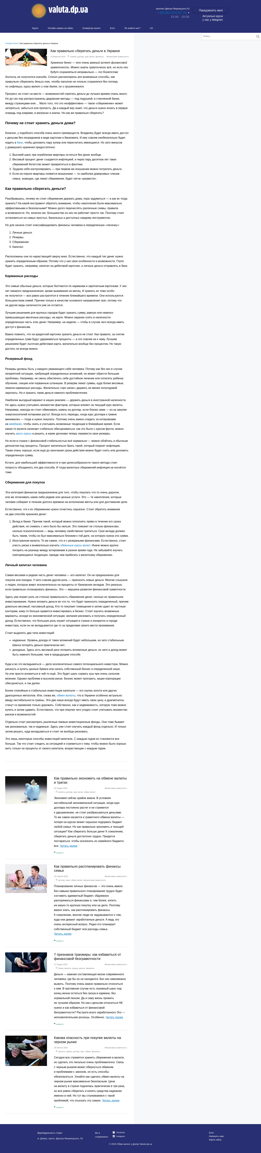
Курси (35, 28)
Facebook (120, 1132)
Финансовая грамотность (117, 57)
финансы (100, 57)
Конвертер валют (91, 28)
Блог (112, 28)
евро (68, 880)
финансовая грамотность (95, 880)
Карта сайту (215, 1139)
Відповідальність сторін (49, 1133)
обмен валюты (66, 695)
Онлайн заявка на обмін (60, 28)
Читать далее (68, 845)
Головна (9, 43)
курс (82, 1051)
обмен (88, 1051)
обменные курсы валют (75, 545)
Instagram (120, 1136)
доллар (80, 57)
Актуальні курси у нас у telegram (212, 18)
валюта (61, 792)
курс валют (89, 57)
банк (20, 142)
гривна (73, 57)
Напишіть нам (216, 1136)
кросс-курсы (23, 433)
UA (151, 28)
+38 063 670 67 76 (172, 13)
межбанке (15, 423)
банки (60, 968)
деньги (82, 968)
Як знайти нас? (132, 28)
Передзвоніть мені (211, 10)
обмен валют (90, 792)
